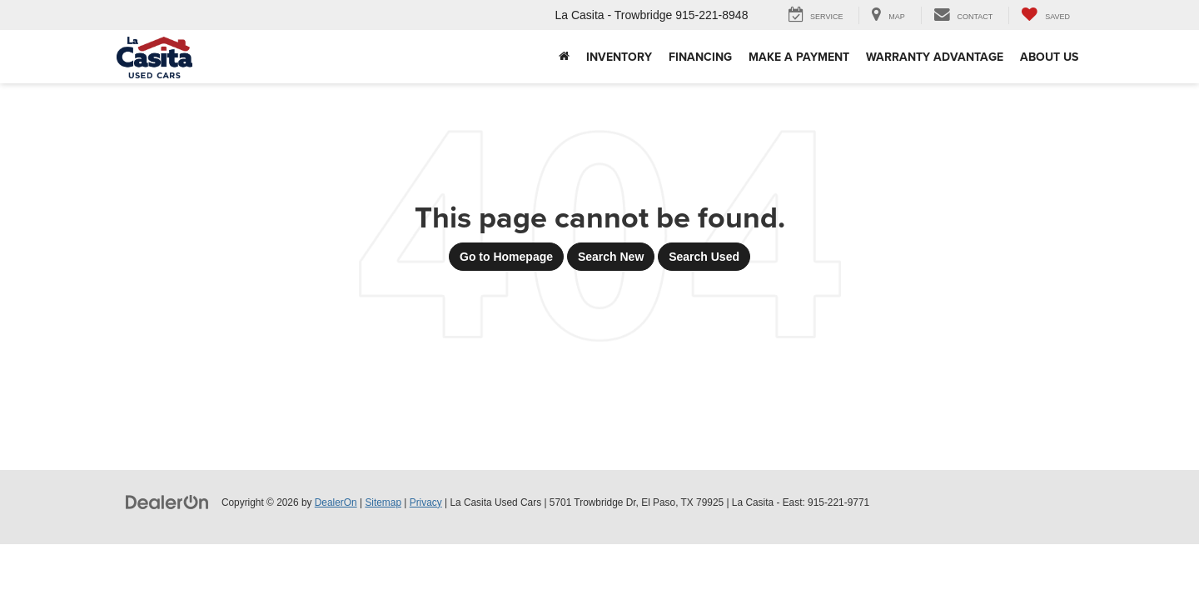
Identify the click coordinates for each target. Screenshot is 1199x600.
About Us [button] (1049, 56)
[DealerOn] (167, 501)
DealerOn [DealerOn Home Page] (336, 502)
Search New (611, 256)
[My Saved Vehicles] (1045, 15)
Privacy (426, 502)
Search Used (704, 256)
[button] (564, 56)
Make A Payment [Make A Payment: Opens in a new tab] (799, 56)
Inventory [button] (619, 56)
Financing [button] (700, 56)
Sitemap (383, 502)
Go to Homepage (506, 256)
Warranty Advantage (934, 56)
